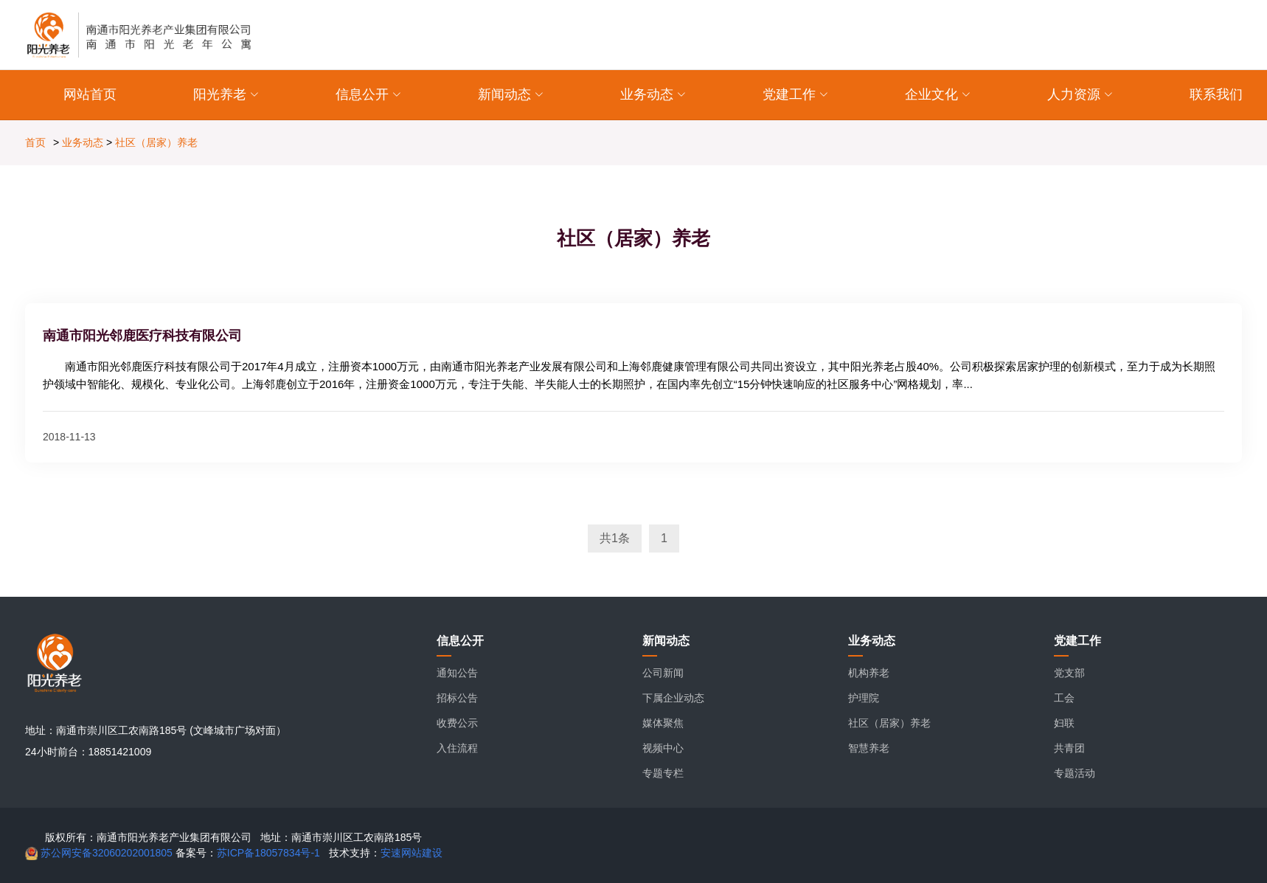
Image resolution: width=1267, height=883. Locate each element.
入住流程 (457, 748)
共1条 (615, 538)
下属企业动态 (673, 698)
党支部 (1069, 673)
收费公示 (457, 723)
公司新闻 (663, 673)
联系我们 (1216, 94)
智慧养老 (868, 748)
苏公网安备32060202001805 (105, 853)
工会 (1064, 698)
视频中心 (663, 748)
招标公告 (457, 698)
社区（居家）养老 (156, 142)
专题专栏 (663, 773)
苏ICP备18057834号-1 (268, 853)
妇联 (1064, 723)
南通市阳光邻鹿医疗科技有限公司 (142, 335)
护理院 (863, 698)
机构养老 (868, 673)
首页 (35, 142)
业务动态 (82, 142)
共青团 (1069, 748)
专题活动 (1074, 773)
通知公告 (457, 673)
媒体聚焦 (663, 723)
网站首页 (90, 94)
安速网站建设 (411, 853)
